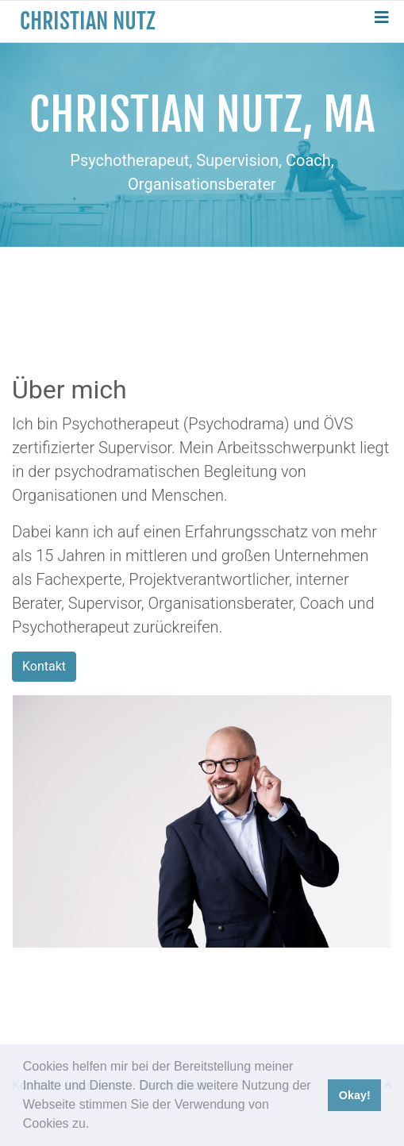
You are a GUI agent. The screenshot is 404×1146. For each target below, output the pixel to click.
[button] (95, 1125)
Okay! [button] (355, 1095)
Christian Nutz (88, 21)
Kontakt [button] (44, 666)
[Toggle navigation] (382, 21)
